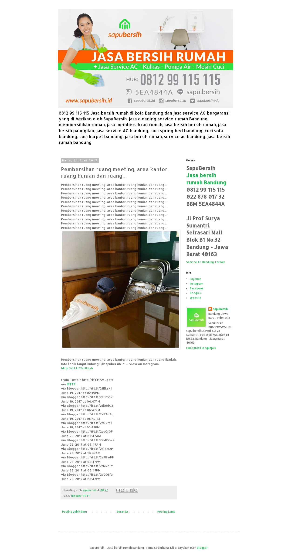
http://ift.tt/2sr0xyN (77, 368)
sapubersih (220, 309)
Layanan (195, 279)
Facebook (196, 288)
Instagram (196, 283)
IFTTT (71, 384)
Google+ (196, 293)
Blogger (76, 496)
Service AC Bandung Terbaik (205, 262)
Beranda (122, 511)
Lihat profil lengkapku (201, 348)
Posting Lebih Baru (74, 511)
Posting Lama (166, 511)
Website (195, 298)
